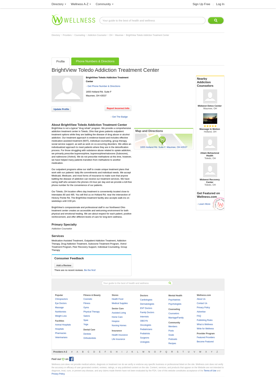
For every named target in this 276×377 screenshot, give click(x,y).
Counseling (80, 35)
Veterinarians (61, 337)
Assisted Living (119, 313)
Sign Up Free (201, 4)
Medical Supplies (120, 303)
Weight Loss (61, 316)
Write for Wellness (205, 328)
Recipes (172, 343)
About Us (201, 299)
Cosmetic (87, 299)
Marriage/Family (176, 317)
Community (103, 4)
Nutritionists (60, 312)
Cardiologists (146, 300)
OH (111, 35)
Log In (220, 4)
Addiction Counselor (97, 35)
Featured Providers (206, 337)
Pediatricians (146, 329)
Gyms (86, 307)
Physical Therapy (91, 312)
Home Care (117, 317)
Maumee (119, 35)
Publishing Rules (204, 320)
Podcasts (172, 339)
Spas (85, 320)
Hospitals (59, 329)
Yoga (85, 324)
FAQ (199, 316)
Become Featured (205, 341)
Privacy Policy (203, 307)
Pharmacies (60, 333)
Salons (86, 316)
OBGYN (144, 321)
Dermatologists (147, 304)
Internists (144, 316)
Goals (171, 335)
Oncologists (145, 325)
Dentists (87, 334)
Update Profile (61, 109)
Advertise (201, 312)
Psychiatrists (174, 300)
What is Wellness (205, 324)
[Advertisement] (116, 46)
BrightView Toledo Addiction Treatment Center (147, 35)
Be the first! (90, 270)
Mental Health (175, 295)
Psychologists (174, 304)
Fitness (86, 303)
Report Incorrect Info (118, 108)
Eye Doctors (61, 303)
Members (172, 326)
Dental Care (89, 329)
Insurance (117, 331)
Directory (58, 4)
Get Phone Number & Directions (103, 86)
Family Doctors (147, 312)
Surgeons (144, 338)
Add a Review (63, 265)
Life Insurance (118, 339)
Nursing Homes (119, 325)
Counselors (173, 313)
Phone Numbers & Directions (95, 61)
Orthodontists (89, 338)
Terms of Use (210, 370)
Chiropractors (61, 299)
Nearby (210, 82)
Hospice (115, 321)
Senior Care (118, 308)
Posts (171, 331)
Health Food (117, 299)
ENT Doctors (146, 308)
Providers (67, 35)
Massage (59, 307)
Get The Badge (120, 116)
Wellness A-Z (80, 4)
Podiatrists (145, 333)
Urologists (144, 342)
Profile (60, 61)
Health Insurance (120, 335)
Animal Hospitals (63, 325)
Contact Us (202, 303)
